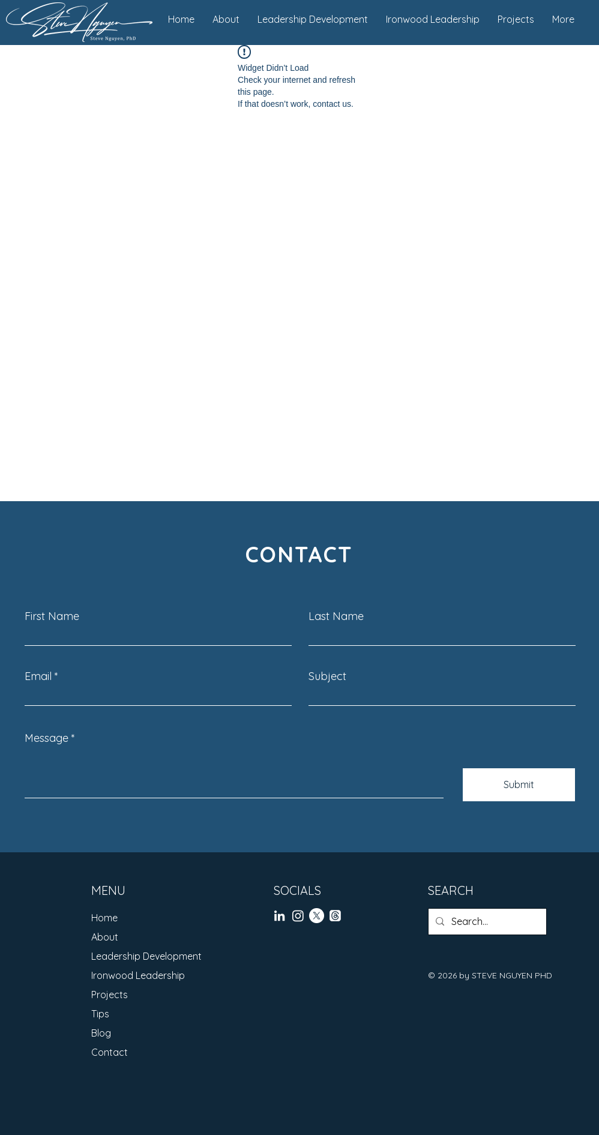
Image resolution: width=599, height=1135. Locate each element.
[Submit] (519, 784)
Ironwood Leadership (138, 975)
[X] (316, 915)
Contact (109, 1052)
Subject (327, 676)
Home (104, 918)
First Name (52, 616)
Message (46, 738)
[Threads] (335, 915)
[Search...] (486, 922)
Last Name (336, 616)
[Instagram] (298, 915)
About (104, 937)
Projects (109, 995)
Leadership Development (146, 956)
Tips (100, 1014)
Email (38, 676)
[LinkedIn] (279, 915)
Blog (101, 1033)
